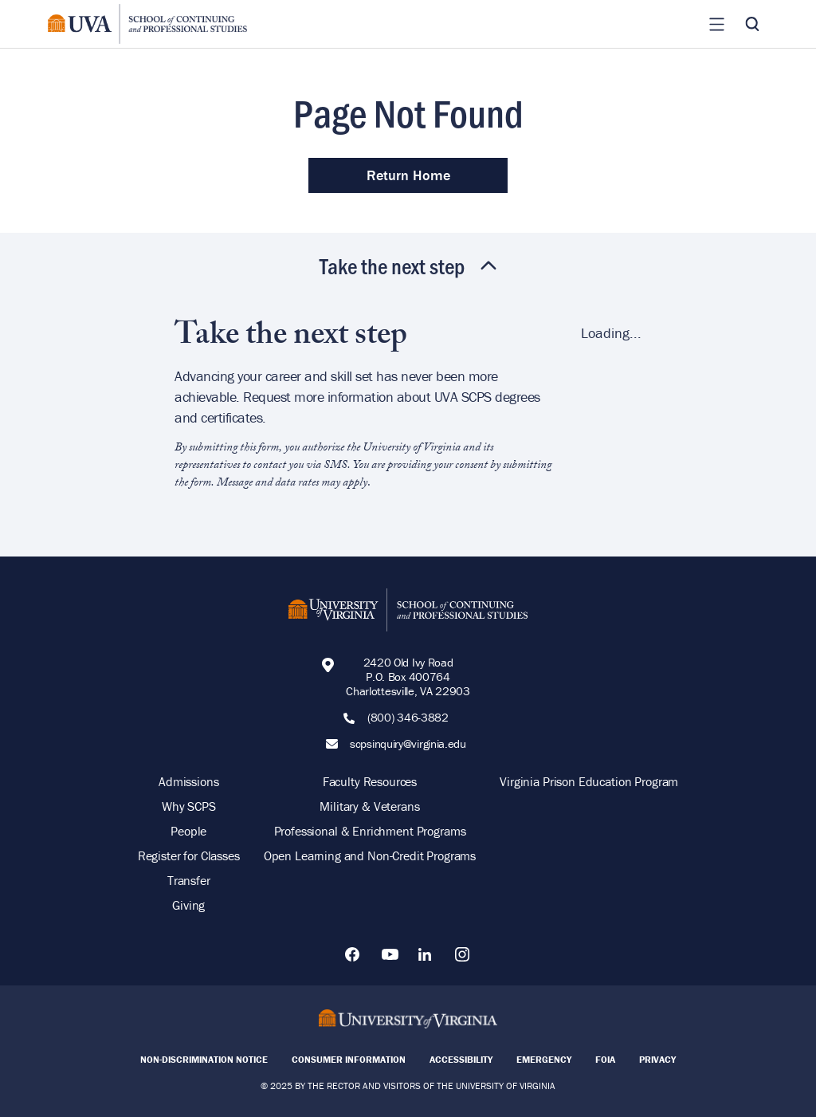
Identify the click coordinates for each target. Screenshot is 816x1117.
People (188, 831)
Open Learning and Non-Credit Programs (370, 855)
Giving (188, 905)
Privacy (657, 1059)
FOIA (605, 1059)
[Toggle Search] (752, 24)
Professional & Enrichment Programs (370, 831)
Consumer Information (349, 1059)
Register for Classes (189, 855)
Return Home (408, 175)
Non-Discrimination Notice (204, 1059)
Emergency (543, 1059)
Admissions (189, 781)
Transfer (188, 880)
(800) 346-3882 (408, 717)
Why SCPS (189, 806)
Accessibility (461, 1059)
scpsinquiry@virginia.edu (408, 744)
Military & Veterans (369, 806)
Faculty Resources (370, 781)
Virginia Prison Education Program (589, 781)
